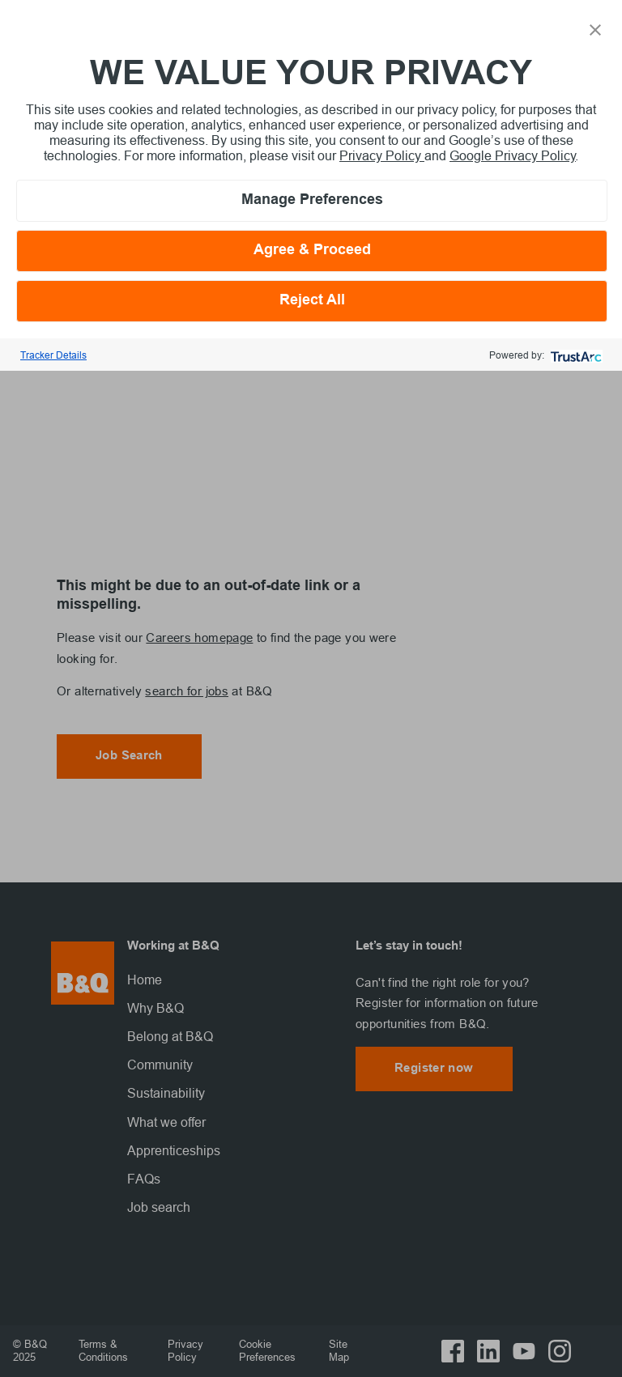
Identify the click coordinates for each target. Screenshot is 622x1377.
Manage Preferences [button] (312, 200)
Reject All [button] (312, 301)
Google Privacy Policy (512, 155)
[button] (595, 29)
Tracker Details (53, 355)
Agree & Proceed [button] (312, 250)
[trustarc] (574, 355)
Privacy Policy (381, 155)
